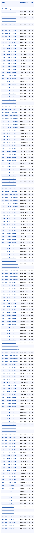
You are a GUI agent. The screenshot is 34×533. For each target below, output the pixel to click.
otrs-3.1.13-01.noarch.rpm (9, 331)
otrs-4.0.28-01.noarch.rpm (9, 48)
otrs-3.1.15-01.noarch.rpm (9, 324)
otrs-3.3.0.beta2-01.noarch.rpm (10, 203)
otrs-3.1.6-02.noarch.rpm (9, 291)
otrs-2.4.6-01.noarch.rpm (9, 440)
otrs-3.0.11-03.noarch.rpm (9, 422)
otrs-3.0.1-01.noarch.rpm (9, 428)
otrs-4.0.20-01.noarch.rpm (9, 72)
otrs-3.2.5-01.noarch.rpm (9, 221)
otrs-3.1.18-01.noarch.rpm (9, 315)
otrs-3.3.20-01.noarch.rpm (9, 151)
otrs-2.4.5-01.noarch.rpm (9, 443)
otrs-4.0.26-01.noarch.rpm (9, 54)
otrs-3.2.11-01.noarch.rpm (9, 255)
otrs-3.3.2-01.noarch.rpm (9, 154)
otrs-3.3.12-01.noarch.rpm (9, 179)
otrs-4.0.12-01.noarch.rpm (9, 100)
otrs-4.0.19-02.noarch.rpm (9, 78)
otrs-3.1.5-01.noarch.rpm (9, 294)
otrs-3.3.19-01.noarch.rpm (9, 157)
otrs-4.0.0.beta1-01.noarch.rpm (10, 127)
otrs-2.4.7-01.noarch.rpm (9, 437)
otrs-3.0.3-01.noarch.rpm (9, 382)
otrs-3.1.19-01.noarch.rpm (9, 312)
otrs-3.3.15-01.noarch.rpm (9, 170)
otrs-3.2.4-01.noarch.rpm (9, 224)
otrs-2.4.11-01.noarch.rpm (9, 467)
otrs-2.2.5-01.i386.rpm (8, 507)
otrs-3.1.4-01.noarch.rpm (9, 297)
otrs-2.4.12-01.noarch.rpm (9, 464)
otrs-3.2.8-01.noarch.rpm (9, 212)
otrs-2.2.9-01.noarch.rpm (9, 495)
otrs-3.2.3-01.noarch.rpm (9, 227)
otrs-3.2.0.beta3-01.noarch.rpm (10, 273)
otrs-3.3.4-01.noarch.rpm (9, 145)
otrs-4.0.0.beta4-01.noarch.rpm (10, 118)
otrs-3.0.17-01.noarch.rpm (9, 403)
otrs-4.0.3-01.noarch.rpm (9, 42)
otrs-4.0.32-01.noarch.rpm (9, 33)
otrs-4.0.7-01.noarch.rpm (9, 18)
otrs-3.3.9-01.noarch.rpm (9, 130)
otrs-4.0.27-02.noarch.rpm (9, 51)
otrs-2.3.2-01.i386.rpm (8, 488)
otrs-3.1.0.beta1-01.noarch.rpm (10, 361)
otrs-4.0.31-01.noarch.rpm (9, 36)
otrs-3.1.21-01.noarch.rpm (9, 303)
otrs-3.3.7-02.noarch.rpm (9, 136)
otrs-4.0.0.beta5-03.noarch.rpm (10, 115)
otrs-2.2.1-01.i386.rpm (8, 519)
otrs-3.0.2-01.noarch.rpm (9, 394)
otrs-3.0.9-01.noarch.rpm (9, 364)
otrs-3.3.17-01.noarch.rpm (9, 163)
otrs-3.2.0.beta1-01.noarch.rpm (10, 279)
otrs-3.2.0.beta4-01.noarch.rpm (10, 270)
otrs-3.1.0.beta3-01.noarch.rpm (10, 355)
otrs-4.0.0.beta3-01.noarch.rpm (10, 121)
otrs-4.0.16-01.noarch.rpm (9, 88)
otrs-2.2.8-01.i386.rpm (8, 498)
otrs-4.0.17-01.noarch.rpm (9, 84)
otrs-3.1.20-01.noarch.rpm (9, 306)
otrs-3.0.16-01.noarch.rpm (9, 406)
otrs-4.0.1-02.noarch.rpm (9, 109)
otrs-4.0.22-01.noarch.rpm (9, 66)
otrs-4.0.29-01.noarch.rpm (9, 45)
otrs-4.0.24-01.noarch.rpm (9, 60)
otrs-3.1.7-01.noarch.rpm (9, 288)
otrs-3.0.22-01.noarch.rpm (9, 385)
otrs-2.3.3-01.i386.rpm (8, 485)
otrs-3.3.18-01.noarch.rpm (9, 160)
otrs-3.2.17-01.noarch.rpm (9, 236)
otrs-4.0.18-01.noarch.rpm (9, 81)
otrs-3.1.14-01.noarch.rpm (9, 327)
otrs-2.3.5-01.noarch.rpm (9, 479)
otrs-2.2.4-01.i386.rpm (8, 510)
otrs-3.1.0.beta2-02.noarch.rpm (10, 358)
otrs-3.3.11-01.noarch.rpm (9, 182)
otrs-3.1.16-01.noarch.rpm (9, 321)
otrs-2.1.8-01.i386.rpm (8, 525)
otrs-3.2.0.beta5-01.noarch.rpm (10, 267)
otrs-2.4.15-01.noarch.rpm (9, 455)
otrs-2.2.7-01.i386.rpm (8, 501)
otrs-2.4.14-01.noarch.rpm (9, 458)
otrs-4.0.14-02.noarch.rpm (9, 94)
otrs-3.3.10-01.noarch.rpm (9, 185)
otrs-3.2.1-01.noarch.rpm (9, 261)
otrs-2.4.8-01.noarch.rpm (9, 434)
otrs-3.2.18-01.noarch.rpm (9, 233)
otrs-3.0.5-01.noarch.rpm (9, 376)
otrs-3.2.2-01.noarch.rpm (9, 230)
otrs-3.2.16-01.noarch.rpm (9, 239)
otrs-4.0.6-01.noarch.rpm (9, 21)
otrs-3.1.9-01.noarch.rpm (9, 282)
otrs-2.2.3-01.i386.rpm (8, 513)
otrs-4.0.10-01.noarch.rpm (9, 106)
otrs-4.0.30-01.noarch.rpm (9, 39)
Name (3, 2)
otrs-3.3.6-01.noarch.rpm (9, 139)
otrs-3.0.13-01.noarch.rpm (9, 416)
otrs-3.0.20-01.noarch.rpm (9, 391)
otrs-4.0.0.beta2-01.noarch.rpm (10, 124)
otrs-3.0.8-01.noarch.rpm (9, 367)
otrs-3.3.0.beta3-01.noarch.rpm (10, 200)
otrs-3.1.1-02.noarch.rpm (9, 343)
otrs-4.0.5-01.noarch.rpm (9, 24)
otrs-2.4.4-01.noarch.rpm (9, 446)
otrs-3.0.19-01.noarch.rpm (9, 397)
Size (32, 2)
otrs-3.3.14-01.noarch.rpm (9, 173)
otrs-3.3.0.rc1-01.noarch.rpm (10, 191)
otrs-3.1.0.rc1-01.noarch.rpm (10, 346)
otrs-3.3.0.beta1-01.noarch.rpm (10, 206)
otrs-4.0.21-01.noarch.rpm (9, 69)
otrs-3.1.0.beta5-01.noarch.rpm (10, 349)
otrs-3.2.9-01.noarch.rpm (9, 209)
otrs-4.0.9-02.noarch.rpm (9, 12)
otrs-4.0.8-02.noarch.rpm (9, 15)
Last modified (24, 2)
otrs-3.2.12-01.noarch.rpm (9, 252)
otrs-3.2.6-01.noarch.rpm (9, 218)
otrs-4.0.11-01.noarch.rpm (9, 103)
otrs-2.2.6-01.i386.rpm (8, 504)
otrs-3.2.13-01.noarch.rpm (9, 249)
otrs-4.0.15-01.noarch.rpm (9, 91)
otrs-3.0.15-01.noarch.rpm (9, 409)
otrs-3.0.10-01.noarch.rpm (9, 425)
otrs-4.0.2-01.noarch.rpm (9, 75)
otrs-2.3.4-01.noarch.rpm (9, 482)
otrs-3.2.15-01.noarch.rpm (9, 242)
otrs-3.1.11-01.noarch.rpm (9, 337)
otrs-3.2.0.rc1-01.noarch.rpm (10, 264)
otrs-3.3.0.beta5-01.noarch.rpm (10, 194)
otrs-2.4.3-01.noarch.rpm (9, 449)
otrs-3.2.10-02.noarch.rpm (9, 258)
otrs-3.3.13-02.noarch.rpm (9, 176)
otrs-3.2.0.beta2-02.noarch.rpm (10, 276)
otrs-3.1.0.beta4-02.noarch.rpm (10, 352)
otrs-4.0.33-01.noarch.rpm (9, 30)
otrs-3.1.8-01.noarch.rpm (9, 285)
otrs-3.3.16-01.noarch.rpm (9, 166)
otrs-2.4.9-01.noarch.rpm (9, 431)
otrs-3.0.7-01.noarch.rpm (9, 370)
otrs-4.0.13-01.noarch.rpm (9, 97)
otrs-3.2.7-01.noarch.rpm (9, 215)
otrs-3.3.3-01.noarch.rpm (9, 148)
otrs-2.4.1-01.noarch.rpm (9, 473)
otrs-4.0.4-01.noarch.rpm (9, 27)
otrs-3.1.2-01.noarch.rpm (9, 309)
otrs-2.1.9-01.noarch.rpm (9, 522)
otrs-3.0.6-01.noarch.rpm (9, 373)
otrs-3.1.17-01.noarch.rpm (9, 318)
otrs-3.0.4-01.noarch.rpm (9, 379)
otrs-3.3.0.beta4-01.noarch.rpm (10, 197)
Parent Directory (6, 9)
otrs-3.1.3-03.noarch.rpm (9, 300)
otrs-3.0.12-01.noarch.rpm (9, 419)
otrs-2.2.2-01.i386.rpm (8, 516)
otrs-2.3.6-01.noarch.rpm (9, 476)
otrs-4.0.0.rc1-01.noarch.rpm (10, 112)
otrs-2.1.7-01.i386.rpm (8, 528)
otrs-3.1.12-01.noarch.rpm (9, 334)
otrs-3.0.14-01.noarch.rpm (9, 413)
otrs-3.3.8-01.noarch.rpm (9, 133)
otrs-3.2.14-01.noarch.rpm (9, 245)
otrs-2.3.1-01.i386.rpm (8, 491)
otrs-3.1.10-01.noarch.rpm (9, 340)
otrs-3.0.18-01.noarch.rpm (9, 400)
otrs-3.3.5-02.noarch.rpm (9, 142)
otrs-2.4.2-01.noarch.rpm (9, 452)
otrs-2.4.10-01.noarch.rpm (9, 470)
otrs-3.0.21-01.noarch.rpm (9, 388)
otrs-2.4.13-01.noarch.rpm (9, 461)
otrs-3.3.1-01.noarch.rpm (9, 188)
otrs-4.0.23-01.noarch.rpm (9, 63)
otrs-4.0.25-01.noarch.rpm (9, 57)
